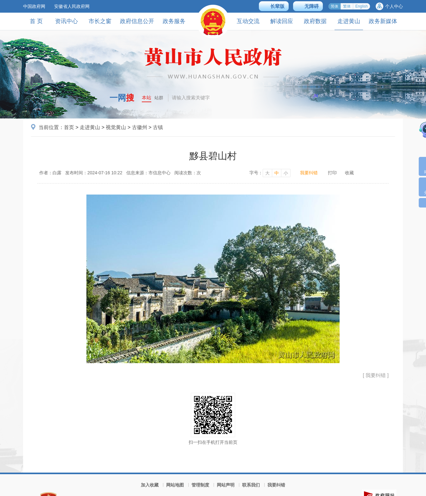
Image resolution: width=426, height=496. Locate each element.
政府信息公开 (137, 21)
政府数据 (315, 21)
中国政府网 (34, 6)
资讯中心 (66, 21)
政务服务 (174, 21)
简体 (334, 6)
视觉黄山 (116, 127)
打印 (332, 172)
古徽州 (139, 127)
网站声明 (226, 484)
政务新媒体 (383, 21)
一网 (122, 97)
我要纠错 (309, 172)
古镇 (158, 127)
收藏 (349, 172)
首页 (69, 127)
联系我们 (251, 484)
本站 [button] (146, 97)
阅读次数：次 (187, 172)
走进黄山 (348, 24)
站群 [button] (158, 97)
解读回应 (281, 21)
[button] (274, 6)
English (361, 6)
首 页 (36, 21)
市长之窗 (100, 21)
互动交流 (248, 21)
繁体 (347, 6)
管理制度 (200, 484)
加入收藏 (150, 484)
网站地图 (175, 484)
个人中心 (394, 6)
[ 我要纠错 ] (376, 375)
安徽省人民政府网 (72, 6)
